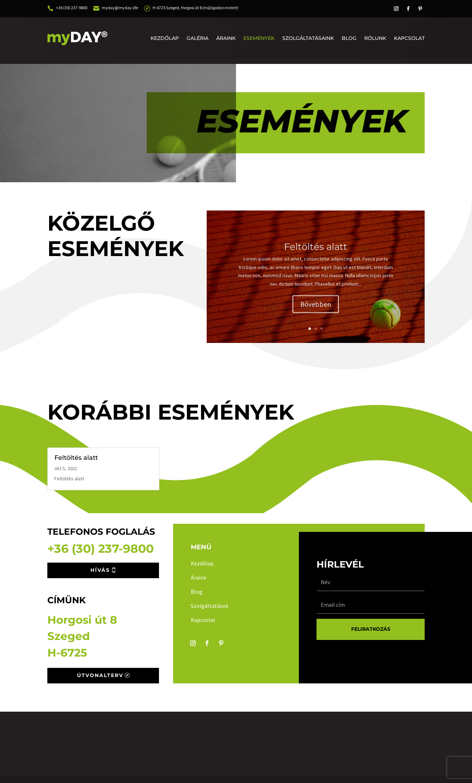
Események (259, 38)
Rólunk (375, 38)
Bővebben (315, 311)
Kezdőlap (165, 38)
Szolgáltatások (209, 605)
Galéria (197, 38)
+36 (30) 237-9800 (71, 7)
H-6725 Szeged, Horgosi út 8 (195, 7)
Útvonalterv (100, 675)
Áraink (226, 38)
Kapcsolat (409, 38)
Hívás (100, 570)
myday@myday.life (120, 7)
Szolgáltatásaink (308, 38)
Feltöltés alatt (315, 254)
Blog (349, 38)
